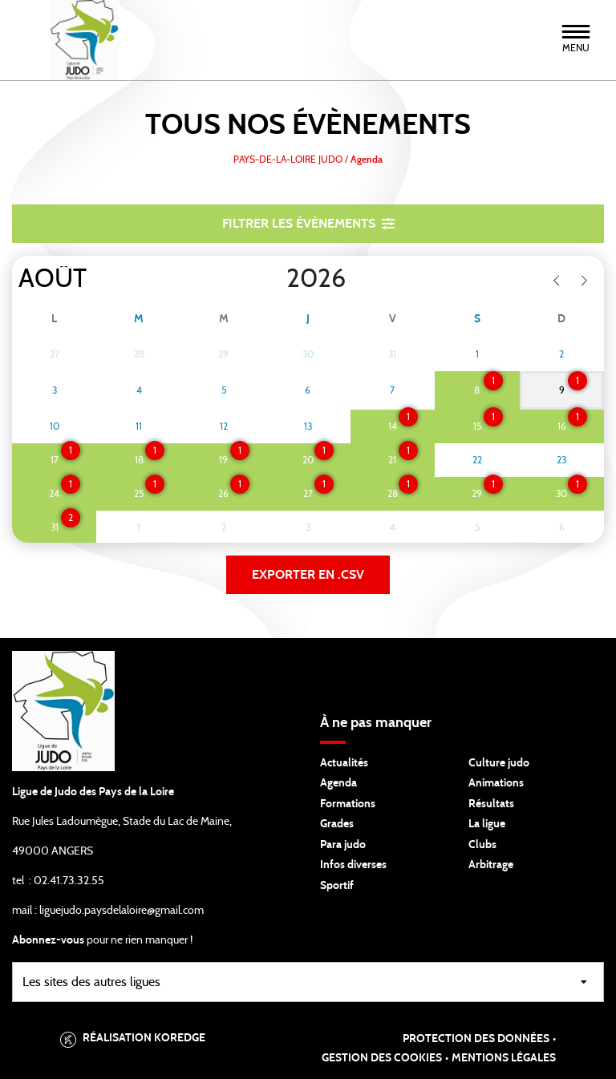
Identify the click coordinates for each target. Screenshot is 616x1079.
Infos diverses (353, 865)
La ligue (486, 824)
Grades (337, 824)
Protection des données (476, 1039)
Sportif (337, 885)
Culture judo (498, 763)
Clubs (482, 845)
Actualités (344, 763)
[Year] (273, 279)
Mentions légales (504, 1058)
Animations (496, 783)
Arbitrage (490, 865)
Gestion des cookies (382, 1058)
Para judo (343, 845)
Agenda (338, 783)
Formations (347, 804)
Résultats (491, 804)
